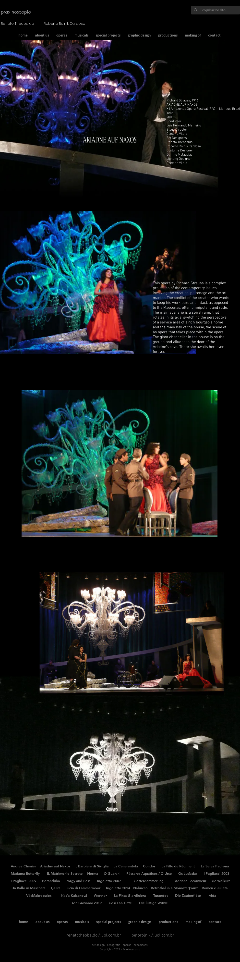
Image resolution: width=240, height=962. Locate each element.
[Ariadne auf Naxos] (55, 866)
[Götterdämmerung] (148, 881)
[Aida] (212, 895)
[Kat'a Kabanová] (74, 895)
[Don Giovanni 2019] (86, 903)
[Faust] (193, 888)
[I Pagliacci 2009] (23, 881)
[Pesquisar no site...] (215, 10)
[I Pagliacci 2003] (216, 873)
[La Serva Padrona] (215, 866)
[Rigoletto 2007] (109, 881)
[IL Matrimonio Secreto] (65, 873)
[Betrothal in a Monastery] (171, 888)
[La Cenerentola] (126, 866)
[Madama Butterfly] (25, 873)
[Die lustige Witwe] (153, 903)
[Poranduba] (51, 881)
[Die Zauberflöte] (188, 895)
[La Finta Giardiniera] (130, 895)
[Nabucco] (140, 888)
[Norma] (92, 873)
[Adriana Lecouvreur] (190, 881)
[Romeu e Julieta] (215, 888)
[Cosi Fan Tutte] (120, 903)
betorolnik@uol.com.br (153, 935)
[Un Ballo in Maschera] (28, 888)
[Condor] (149, 866)
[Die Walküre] (220, 881)
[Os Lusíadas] (187, 873)
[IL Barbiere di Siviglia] (91, 866)
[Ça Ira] (55, 888)
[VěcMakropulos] (39, 895)
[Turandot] (160, 895)
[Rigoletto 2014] (118, 888)
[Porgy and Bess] (78, 881)
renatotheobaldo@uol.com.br (93, 935)
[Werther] (100, 895)
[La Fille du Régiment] (178, 866)
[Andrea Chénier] (23, 866)
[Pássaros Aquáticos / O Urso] (149, 873)
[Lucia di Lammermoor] (83, 888)
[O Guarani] (112, 873)
